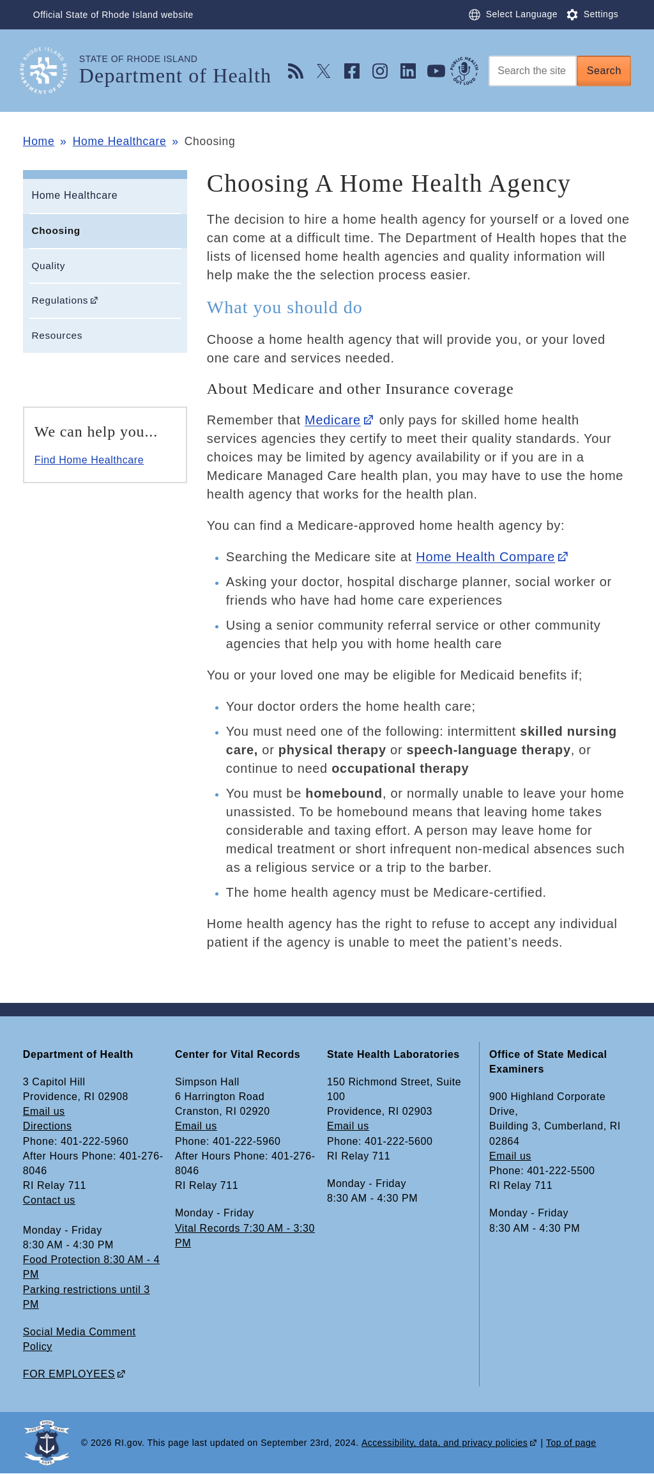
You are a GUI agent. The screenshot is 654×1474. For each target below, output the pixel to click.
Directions (47, 1126)
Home (38, 141)
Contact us (49, 1200)
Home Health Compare (485, 557)
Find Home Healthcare (89, 459)
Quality (48, 265)
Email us (44, 1111)
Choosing (55, 230)
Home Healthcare (120, 141)
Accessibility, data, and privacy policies (444, 1443)
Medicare (333, 420)
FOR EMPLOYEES (69, 1374)
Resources (56, 335)
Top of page (571, 1443)
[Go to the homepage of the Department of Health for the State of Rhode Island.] (51, 71)
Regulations (59, 300)
